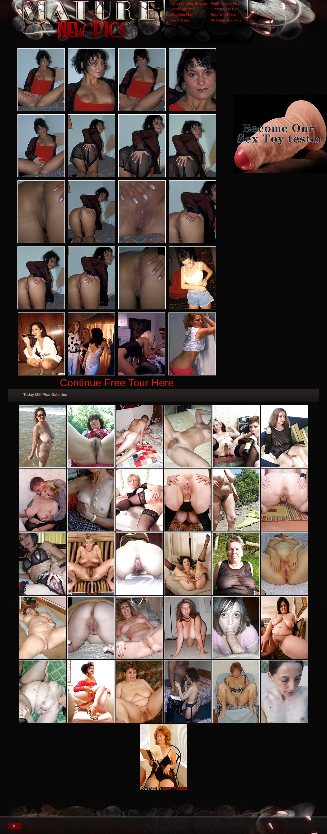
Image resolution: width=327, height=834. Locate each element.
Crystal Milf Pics (182, 9)
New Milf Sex (180, 20)
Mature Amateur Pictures (188, 3)
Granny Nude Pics (225, 9)
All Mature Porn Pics (226, 20)
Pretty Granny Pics (225, 3)
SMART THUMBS (174, 788)
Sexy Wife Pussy (224, 15)
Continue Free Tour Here (117, 382)
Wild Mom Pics (181, 15)
